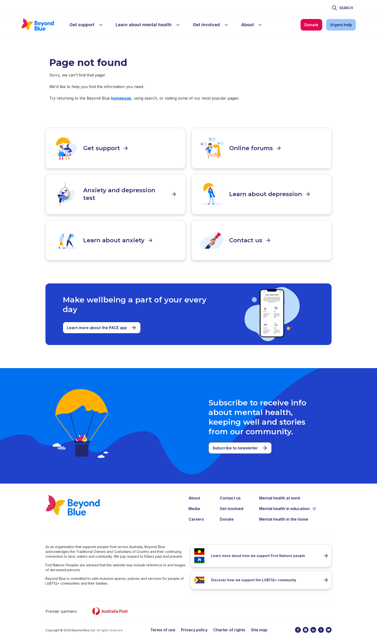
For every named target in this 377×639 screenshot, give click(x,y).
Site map (259, 624)
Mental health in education (287, 503)
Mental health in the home (283, 513)
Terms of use (162, 624)
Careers (196, 513)
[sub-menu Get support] (100, 24)
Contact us (230, 492)
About (194, 492)
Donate (227, 513)
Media (194, 503)
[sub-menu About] (260, 24)
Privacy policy (194, 624)
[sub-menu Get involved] (226, 24)
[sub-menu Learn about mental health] (178, 24)
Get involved (231, 503)
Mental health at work (279, 492)
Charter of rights (229, 624)
